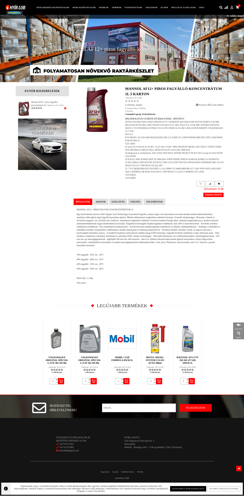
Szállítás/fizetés (129, 472)
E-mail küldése (216, 105)
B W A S (129, 135)
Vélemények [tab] (154, 202)
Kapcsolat (101, 472)
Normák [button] (116, 8)
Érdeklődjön (213, 195)
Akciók (114, 472)
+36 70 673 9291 (66, 444)
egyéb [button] (164, 8)
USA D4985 (130, 178)
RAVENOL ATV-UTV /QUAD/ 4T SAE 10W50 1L (188, 360)
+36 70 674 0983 (66, 448)
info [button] (201, 8)
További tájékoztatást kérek (219, 488)
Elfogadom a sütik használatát (185, 488)
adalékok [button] (151, 8)
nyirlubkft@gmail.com (67, 451)
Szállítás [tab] (118, 202)
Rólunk (143, 472)
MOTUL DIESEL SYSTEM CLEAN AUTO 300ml (155, 360)
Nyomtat (201, 105)
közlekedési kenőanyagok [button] (53, 8)
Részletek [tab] (83, 202)
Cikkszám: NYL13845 (55, 106)
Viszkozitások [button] (133, 8)
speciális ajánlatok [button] (183, 8)
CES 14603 (130, 144)
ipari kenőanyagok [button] (84, 8)
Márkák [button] (104, 8)
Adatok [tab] (101, 202)
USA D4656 (130, 175)
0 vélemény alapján (133, 105)
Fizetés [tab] (135, 202)
